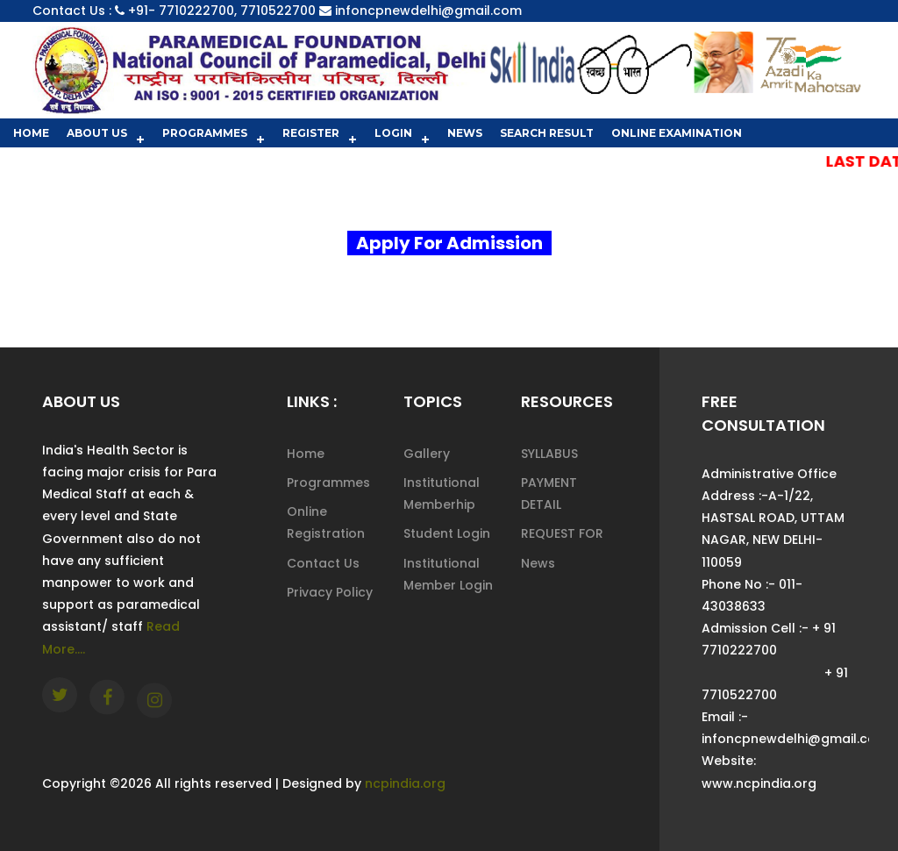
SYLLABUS (549, 453)
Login (393, 132)
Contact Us (323, 563)
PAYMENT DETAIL (549, 493)
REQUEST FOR (562, 533)
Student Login (446, 533)
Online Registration (326, 522)
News (464, 132)
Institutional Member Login (448, 574)
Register (310, 132)
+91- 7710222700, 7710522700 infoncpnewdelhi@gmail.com (325, 10)
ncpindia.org (405, 783)
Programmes (204, 132)
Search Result (547, 132)
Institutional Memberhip (441, 493)
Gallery (426, 453)
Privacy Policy (330, 592)
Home (31, 132)
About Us (97, 132)
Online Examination (676, 132)
